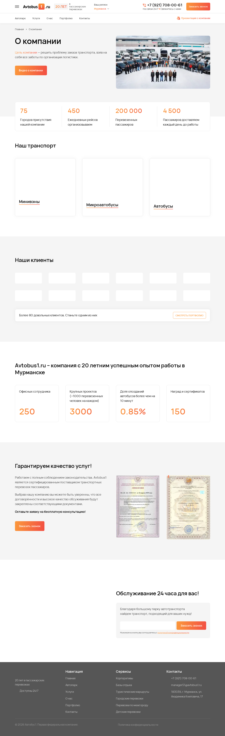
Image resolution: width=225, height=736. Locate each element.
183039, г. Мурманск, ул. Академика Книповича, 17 (187, 694)
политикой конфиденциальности (173, 632)
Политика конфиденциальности (138, 725)
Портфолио (66, 18)
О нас (50, 18)
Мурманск (100, 8)
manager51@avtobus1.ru (186, 685)
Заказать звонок (198, 6)
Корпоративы (124, 678)
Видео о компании (31, 70)
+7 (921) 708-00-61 (164, 5)
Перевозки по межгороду (132, 705)
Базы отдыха (124, 685)
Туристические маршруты (132, 692)
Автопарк (20, 18)
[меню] (17, 6)
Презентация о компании (193, 18)
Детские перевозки (128, 712)
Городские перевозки (129, 698)
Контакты (84, 18)
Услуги (36, 18)
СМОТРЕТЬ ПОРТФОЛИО (189, 315)
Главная (19, 29)
